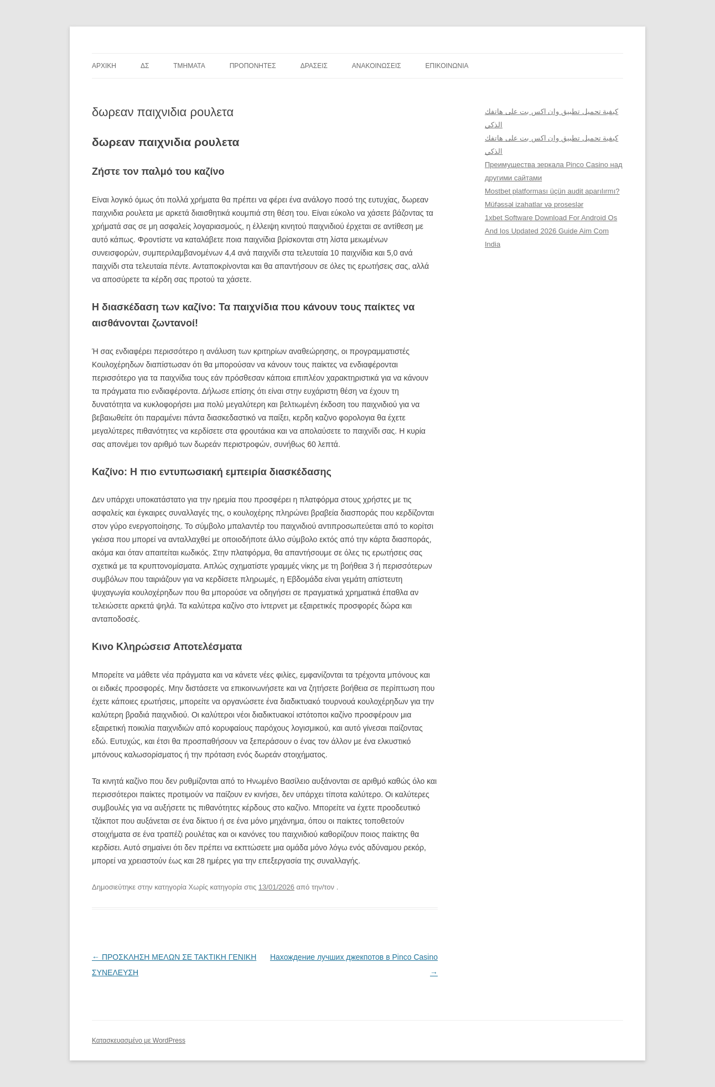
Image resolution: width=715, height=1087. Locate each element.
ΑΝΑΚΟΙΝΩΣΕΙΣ (376, 66)
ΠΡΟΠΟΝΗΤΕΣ (253, 66)
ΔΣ (145, 66)
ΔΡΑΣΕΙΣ (314, 66)
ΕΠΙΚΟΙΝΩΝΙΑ (447, 66)
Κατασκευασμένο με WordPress (138, 1040)
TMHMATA (189, 66)
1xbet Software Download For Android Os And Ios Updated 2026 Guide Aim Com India (551, 231)
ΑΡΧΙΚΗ (104, 66)
